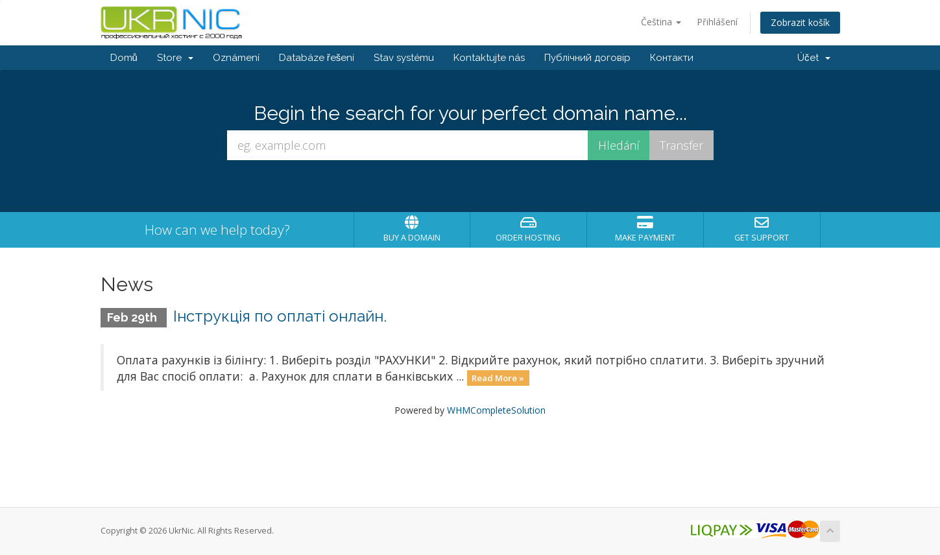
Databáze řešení (317, 58)
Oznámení (236, 58)
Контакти (671, 58)
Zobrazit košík (800, 22)
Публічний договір (587, 58)
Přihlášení (717, 22)
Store (175, 58)
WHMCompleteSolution (496, 410)
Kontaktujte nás (489, 58)
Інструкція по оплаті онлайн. (280, 316)
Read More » (498, 377)
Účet (813, 58)
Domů (124, 58)
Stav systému (404, 58)
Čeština (661, 22)
